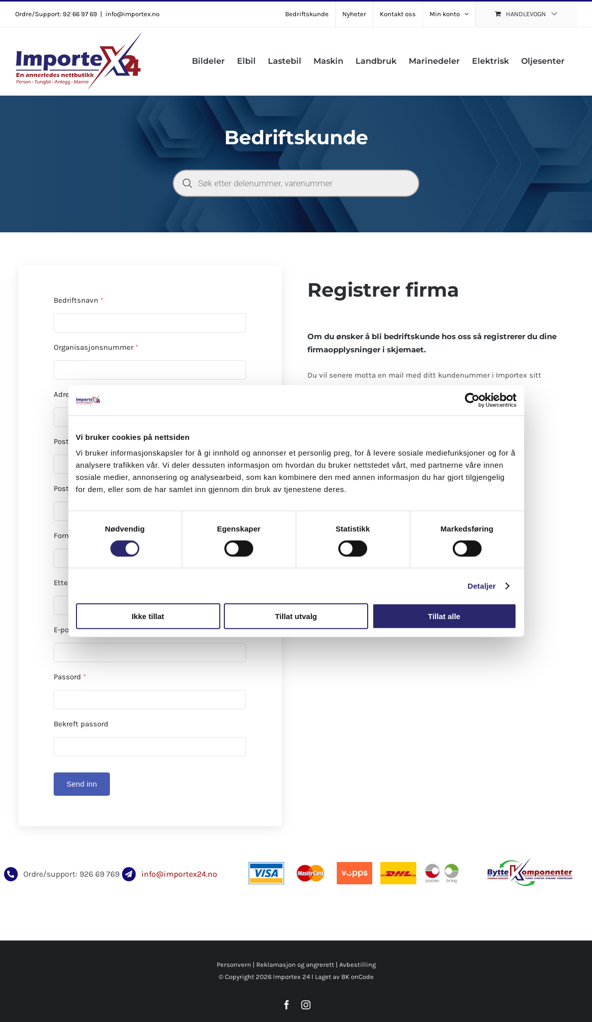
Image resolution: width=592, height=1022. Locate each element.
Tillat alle (444, 616)
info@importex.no (132, 14)
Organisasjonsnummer (96, 347)
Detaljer (481, 585)
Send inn (81, 784)
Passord (70, 676)
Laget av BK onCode (344, 976)
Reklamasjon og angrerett (295, 964)
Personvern (234, 964)
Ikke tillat (148, 616)
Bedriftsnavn (78, 300)
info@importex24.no (179, 874)
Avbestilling (357, 964)
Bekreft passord (81, 723)
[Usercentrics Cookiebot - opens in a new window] (472, 399)
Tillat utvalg (296, 616)
